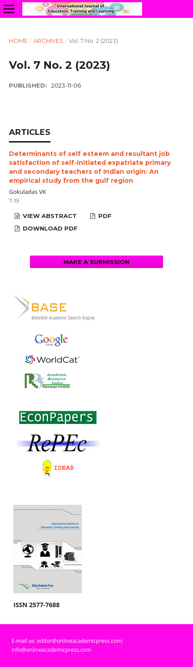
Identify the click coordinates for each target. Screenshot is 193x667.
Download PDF (49, 228)
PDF (104, 215)
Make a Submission (96, 261)
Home (18, 40)
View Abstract (49, 215)
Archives (48, 40)
